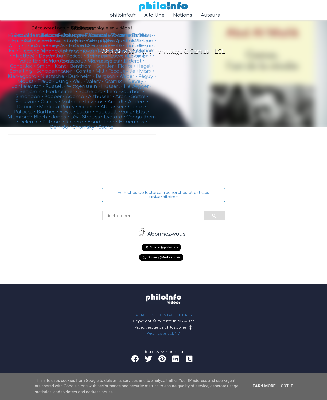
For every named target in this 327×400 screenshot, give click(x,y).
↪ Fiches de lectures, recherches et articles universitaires (163, 194)
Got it (287, 386)
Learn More (262, 386)
